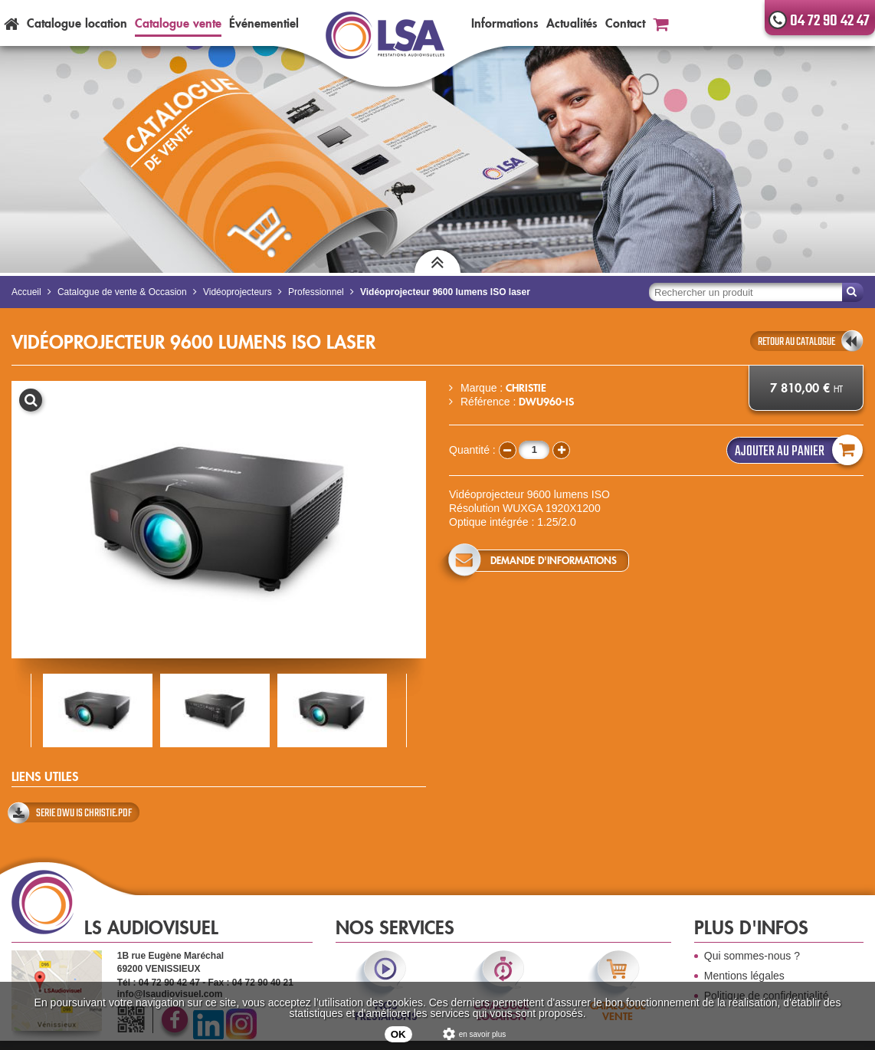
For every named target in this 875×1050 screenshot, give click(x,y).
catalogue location (501, 1000)
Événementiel (264, 23)
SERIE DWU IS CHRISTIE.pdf (84, 813)
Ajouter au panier (795, 450)
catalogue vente (618, 1000)
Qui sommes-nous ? (752, 955)
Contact (625, 23)
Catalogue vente (178, 23)
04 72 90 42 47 (830, 21)
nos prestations (386, 1000)
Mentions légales (744, 975)
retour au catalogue (796, 342)
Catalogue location (77, 23)
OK (398, 1034)
